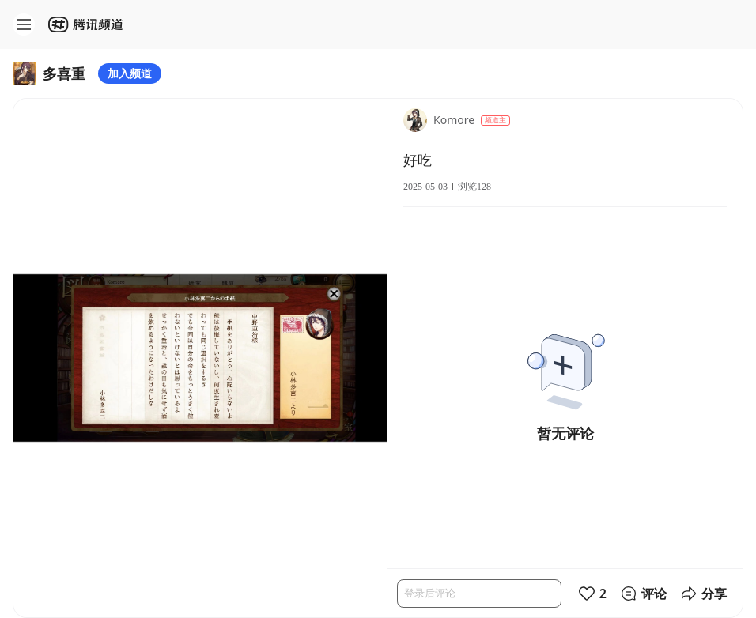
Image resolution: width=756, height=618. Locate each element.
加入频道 (130, 73)
